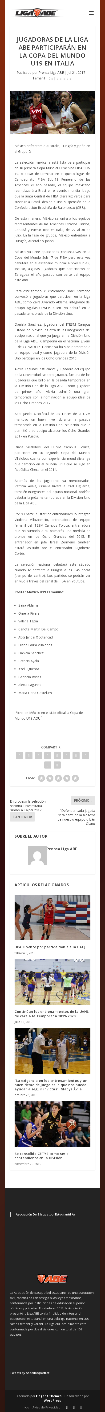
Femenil (39, 78)
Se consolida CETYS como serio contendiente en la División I (42, 1155)
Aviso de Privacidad (46, 1407)
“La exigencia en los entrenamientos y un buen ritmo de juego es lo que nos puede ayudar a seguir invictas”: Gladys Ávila (51, 1084)
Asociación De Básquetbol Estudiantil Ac (46, 1214)
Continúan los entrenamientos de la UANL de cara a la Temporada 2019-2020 (52, 1013)
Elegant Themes (48, 1396)
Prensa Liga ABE (51, 72)
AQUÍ (37, 718)
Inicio (25, 1407)
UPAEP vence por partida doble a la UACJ (50, 947)
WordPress (52, 1400)
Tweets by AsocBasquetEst (29, 1373)
